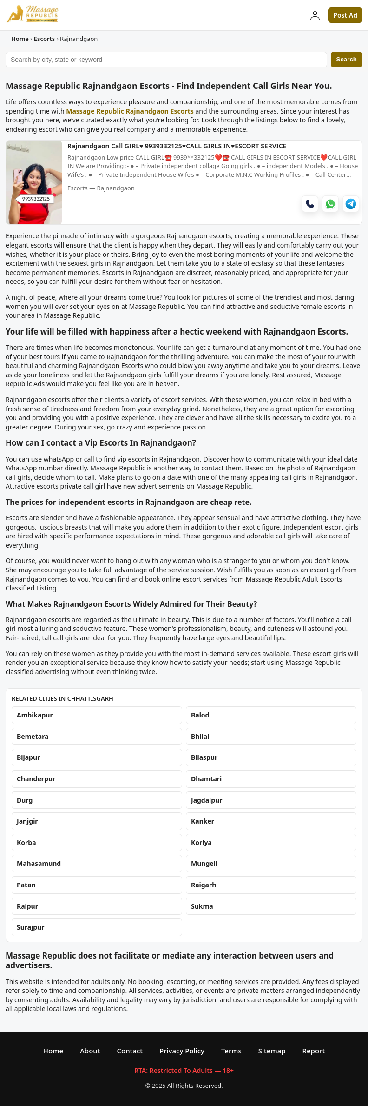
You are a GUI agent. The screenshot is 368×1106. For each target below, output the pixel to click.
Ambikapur (35, 715)
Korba (26, 842)
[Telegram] (350, 204)
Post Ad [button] (345, 15)
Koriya (201, 842)
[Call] (310, 204)
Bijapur (28, 757)
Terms (231, 1050)
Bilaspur (204, 757)
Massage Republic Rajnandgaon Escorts (130, 111)
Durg (25, 800)
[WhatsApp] (330, 204)
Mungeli (204, 863)
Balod (200, 715)
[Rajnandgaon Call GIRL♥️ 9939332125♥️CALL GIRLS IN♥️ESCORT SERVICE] (34, 221)
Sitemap (272, 1050)
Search (346, 59)
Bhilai (200, 736)
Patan (26, 884)
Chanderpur (36, 778)
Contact (130, 1050)
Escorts (44, 38)
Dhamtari (206, 778)
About (90, 1050)
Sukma (202, 906)
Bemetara (33, 736)
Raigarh (203, 884)
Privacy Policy (181, 1050)
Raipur (27, 906)
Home (20, 38)
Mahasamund (39, 863)
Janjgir (27, 821)
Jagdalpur (206, 800)
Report (313, 1050)
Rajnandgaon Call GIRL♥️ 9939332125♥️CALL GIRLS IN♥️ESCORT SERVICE (176, 146)
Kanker (202, 821)
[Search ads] (166, 59)
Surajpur (31, 927)
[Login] (315, 15)
